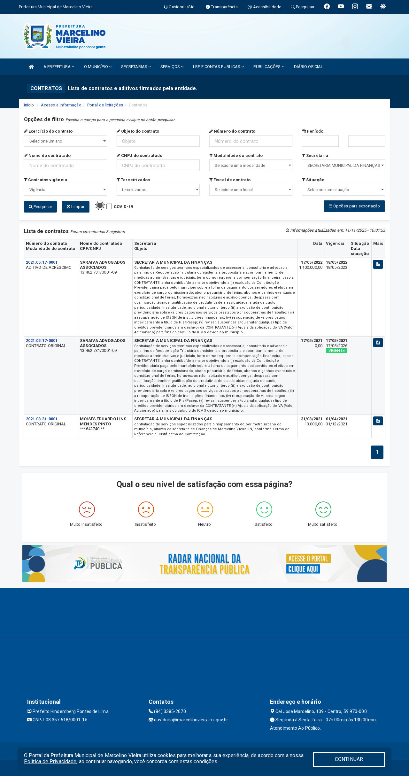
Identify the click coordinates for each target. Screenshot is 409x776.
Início (29, 105)
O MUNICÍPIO (98, 66)
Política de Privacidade (50, 761)
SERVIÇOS (171, 66)
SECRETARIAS (136, 66)
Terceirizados (133, 179)
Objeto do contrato (138, 131)
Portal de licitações (105, 105)
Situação (313, 179)
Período (312, 131)
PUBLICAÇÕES (268, 66)
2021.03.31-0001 (42, 418)
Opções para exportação (354, 206)
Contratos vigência (45, 179)
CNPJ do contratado (139, 155)
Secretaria (315, 155)
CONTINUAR (349, 759)
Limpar (75, 206)
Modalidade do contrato (236, 155)
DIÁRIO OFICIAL (308, 66)
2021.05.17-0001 (42, 262)
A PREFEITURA (58, 66)
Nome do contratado (47, 155)
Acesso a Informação (61, 105)
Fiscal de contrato (230, 179)
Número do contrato (232, 131)
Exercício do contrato (48, 131)
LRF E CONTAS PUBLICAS (218, 66)
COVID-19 (123, 206)
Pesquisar (40, 206)
